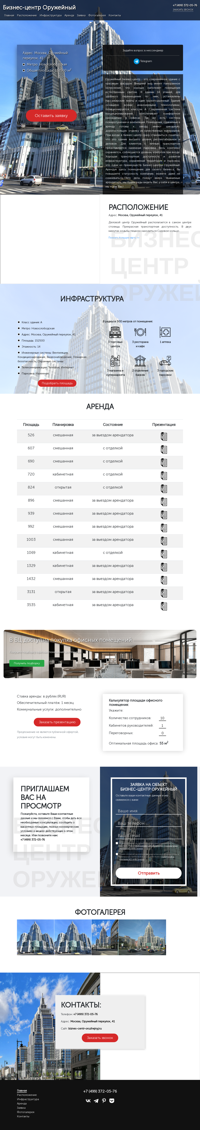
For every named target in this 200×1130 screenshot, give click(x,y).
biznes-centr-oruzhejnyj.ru (85, 1028)
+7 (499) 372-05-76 (185, 5)
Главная (9, 15)
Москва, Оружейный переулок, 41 (92, 1021)
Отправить (149, 873)
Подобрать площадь (57, 383)
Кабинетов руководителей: (131, 725)
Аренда (69, 15)
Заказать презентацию (57, 722)
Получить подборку (27, 663)
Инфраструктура (51, 15)
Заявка (81, 15)
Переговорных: (121, 733)
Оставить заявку (51, 115)
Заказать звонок (183, 9)
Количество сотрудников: (130, 718)
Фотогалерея (97, 15)
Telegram (143, 61)
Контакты (115, 15)
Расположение (27, 15)
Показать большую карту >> (124, 237)
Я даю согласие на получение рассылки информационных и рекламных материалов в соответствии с (149, 857)
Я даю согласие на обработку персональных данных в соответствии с (148, 846)
